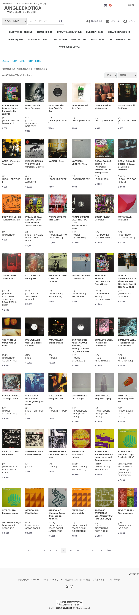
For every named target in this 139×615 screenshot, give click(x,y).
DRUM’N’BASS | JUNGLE (69, 32)
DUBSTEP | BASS (94, 32)
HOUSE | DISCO (45, 32)
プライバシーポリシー (52, 580)
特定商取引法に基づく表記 (77, 580)
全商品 (5, 61)
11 (78, 550)
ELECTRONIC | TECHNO (21, 32)
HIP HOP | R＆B (15, 39)
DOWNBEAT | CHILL (38, 39)
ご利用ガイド (98, 580)
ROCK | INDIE (97, 39)
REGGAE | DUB (78, 39)
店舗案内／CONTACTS (28, 580)
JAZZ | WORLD (59, 39)
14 (101, 550)
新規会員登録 (94, 21)
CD (110, 39)
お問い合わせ (114, 580)
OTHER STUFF (123, 39)
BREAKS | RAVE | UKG (119, 32)
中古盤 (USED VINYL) (69, 47)
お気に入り (113, 21)
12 (85, 550)
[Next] (109, 550)
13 (93, 550)
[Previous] (30, 550)
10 (70, 550)
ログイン (129, 21)
